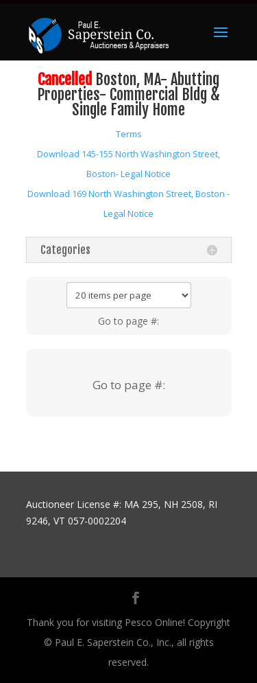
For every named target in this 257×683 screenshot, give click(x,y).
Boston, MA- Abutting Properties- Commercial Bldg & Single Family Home (128, 94)
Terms (129, 134)
